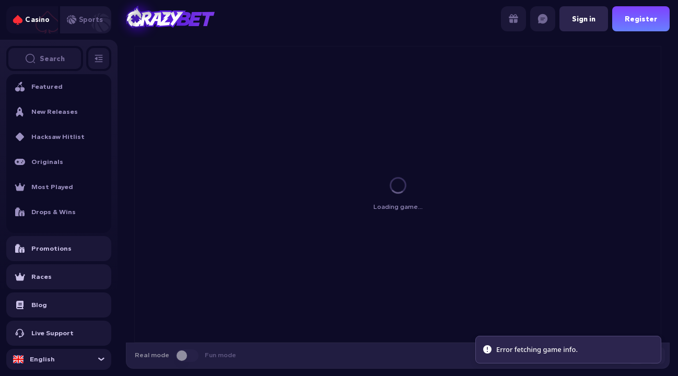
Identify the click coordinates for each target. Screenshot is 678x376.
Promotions (43, 248)
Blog (31, 305)
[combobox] (58, 359)
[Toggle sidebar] (98, 58)
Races (33, 277)
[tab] (32, 19)
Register (641, 19)
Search (45, 58)
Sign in (583, 19)
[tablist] (58, 19)
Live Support (44, 333)
